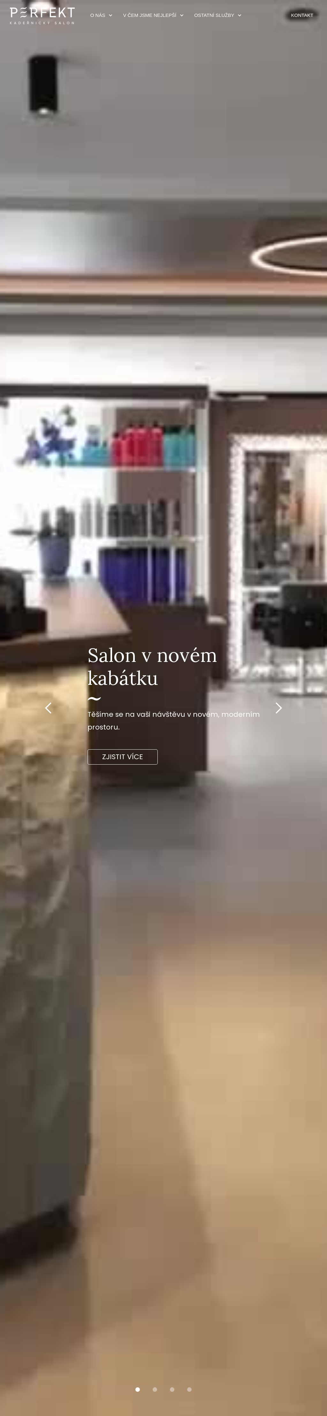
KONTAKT (302, 15)
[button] (100, 15)
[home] (42, 15)
